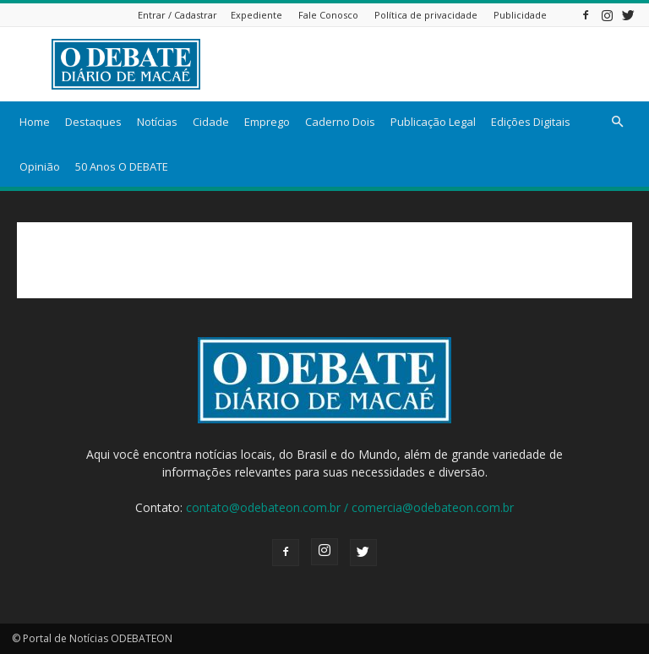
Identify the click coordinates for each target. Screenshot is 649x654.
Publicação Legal (433, 121)
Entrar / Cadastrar (177, 14)
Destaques (93, 121)
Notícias (157, 121)
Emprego (267, 121)
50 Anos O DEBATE (121, 166)
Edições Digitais (530, 121)
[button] (617, 122)
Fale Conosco (328, 14)
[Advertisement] (438, 64)
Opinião (39, 166)
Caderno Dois (340, 121)
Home (34, 121)
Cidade (211, 121)
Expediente (256, 14)
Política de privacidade (425, 14)
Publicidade (520, 14)
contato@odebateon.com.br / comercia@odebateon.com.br (350, 507)
